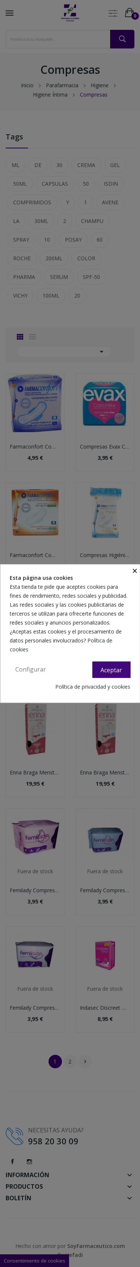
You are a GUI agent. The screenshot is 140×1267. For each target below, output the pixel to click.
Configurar (30, 669)
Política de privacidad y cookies (92, 686)
